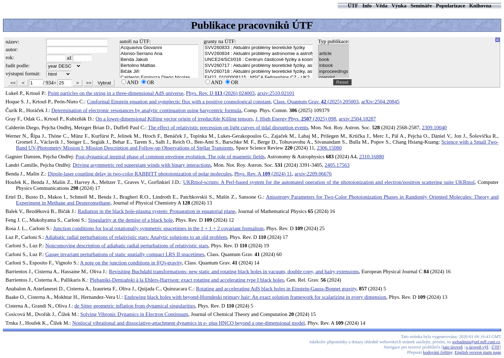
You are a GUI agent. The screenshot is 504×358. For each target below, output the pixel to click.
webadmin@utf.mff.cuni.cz (476, 341)
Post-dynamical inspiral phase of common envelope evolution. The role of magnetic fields (170, 156)
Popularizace (450, 5)
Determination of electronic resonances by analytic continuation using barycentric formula (146, 110)
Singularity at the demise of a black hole (130, 220)
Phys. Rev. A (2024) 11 (263, 174)
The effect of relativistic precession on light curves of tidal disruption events (228, 127)
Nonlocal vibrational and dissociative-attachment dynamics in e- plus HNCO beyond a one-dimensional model (188, 323)
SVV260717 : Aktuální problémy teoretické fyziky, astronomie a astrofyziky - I (258, 66)
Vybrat (104, 82)
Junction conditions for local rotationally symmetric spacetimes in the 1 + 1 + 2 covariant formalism (158, 228)
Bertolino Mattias (159, 66)
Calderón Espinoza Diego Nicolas (159, 78)
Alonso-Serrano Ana (159, 54)
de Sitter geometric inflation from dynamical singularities (135, 306)
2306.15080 (329, 148)
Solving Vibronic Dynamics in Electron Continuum (134, 314)
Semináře (421, 5)
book (333, 60)
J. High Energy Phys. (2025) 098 (295, 119)
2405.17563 (336, 165)
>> (89, 82)
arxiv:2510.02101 (275, 93)
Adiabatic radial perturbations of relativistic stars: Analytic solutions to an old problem (136, 237)
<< (13, 82)
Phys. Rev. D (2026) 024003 (220, 93)
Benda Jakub (159, 60)
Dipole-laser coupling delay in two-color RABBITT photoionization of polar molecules (140, 174)
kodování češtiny (438, 352)
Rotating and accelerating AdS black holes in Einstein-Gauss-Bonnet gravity (276, 288)
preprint (333, 78)
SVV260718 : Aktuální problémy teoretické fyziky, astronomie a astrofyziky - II (258, 72)
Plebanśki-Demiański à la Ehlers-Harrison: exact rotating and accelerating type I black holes (187, 280)
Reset (342, 82)
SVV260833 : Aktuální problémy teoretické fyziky (258, 48)
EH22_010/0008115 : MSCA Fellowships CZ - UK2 (258, 78)
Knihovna (480, 5)
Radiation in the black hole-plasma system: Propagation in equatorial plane (156, 211)
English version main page (478, 352)
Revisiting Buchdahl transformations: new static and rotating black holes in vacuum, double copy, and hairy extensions (234, 271)
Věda (381, 5)
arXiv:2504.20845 (380, 101)
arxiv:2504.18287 (357, 119)
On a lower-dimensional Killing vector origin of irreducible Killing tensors (174, 119)
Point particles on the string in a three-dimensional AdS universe (115, 93)
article (333, 54)
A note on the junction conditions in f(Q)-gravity (131, 263)
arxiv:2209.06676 (313, 174)
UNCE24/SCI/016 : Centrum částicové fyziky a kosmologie (258, 60)
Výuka (399, 5)
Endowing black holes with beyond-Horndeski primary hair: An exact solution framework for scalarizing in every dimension (255, 297)
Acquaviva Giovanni (159, 48)
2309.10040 (434, 127)
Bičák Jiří (159, 72)
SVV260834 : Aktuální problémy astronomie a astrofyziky (258, 54)
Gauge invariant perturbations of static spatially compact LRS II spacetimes (124, 254)
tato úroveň (453, 347)
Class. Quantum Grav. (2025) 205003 (316, 101)
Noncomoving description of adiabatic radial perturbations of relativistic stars (126, 245)
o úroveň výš (477, 347)
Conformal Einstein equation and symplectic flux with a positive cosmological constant (179, 101)
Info (367, 5)
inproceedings (333, 72)
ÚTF (353, 5)
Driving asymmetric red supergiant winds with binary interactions (142, 165)
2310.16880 (371, 156)
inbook (333, 66)
